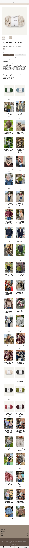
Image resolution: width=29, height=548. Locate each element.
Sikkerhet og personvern (16, 539)
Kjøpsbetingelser (9, 539)
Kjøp (8, 54)
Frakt (6, 539)
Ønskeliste (20, 54)
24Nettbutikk (16, 544)
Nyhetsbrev (22, 539)
